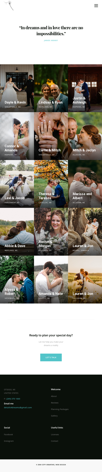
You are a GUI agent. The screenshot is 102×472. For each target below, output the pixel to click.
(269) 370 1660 (13, 398)
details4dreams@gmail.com (18, 407)
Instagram (9, 441)
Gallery (54, 415)
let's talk (51, 357)
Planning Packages (60, 409)
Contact (54, 441)
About (54, 396)
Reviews (54, 402)
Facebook (8, 434)
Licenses (55, 434)
